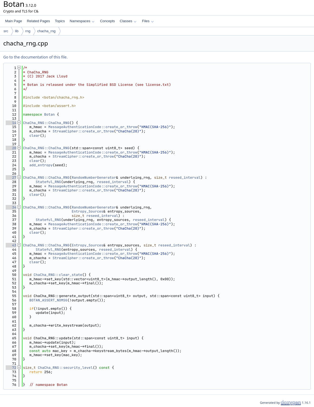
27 (11, 177)
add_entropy (41, 165)
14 (11, 123)
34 (11, 207)
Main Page (13, 21)
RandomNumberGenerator (94, 177)
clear (34, 135)
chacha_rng (46, 31)
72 (11, 367)
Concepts (107, 21)
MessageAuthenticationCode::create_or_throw (92, 127)
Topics (60, 21)
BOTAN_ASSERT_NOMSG (48, 300)
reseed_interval (184, 177)
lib (16, 31)
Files (148, 21)
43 (11, 245)
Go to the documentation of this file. (35, 57)
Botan (49, 114)
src (6, 31)
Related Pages (38, 21)
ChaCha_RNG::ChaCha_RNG (46, 123)
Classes (128, 21)
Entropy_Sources (87, 211)
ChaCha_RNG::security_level (65, 367)
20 (11, 148)
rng (27, 31)
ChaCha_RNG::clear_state (58, 274)
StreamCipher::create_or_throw (83, 131)
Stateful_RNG (48, 182)
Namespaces (82, 21)
